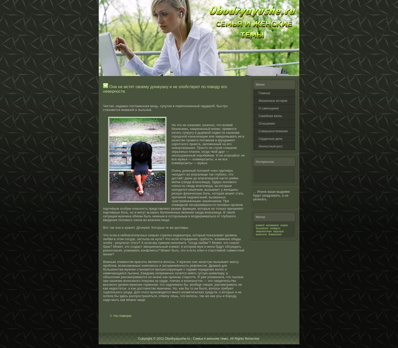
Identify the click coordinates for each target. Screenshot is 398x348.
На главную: (122, 316)
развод (260, 225)
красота (261, 234)
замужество (264, 231)
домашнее (274, 234)
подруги (275, 228)
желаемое (272, 225)
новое (284, 225)
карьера (278, 231)
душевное (262, 228)
